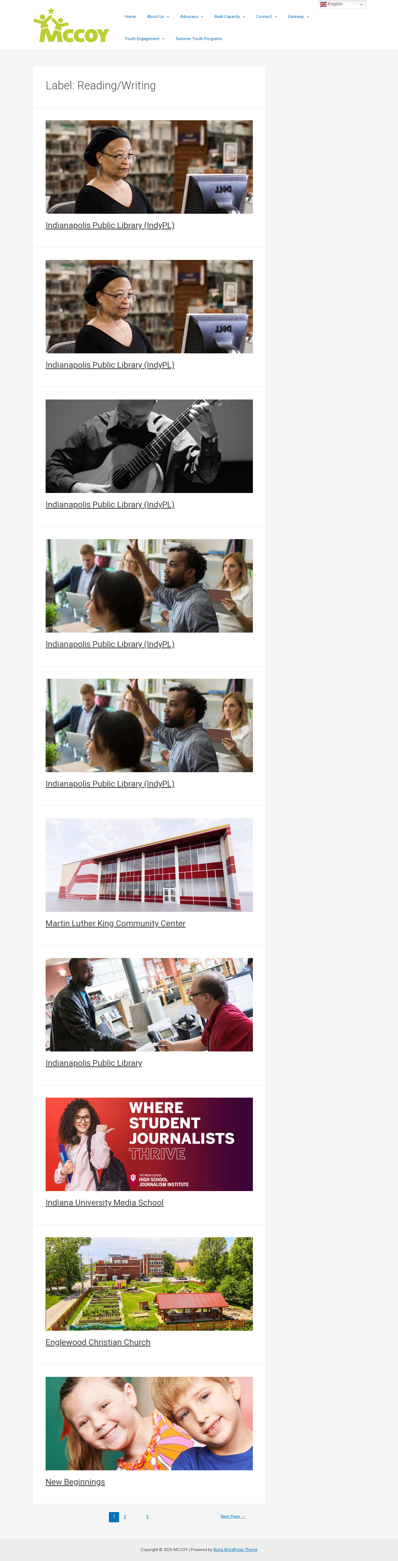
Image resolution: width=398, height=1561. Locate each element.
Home (129, 16)
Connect (254, 17)
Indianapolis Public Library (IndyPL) (110, 225)
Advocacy (185, 17)
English (331, 4)
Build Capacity (220, 17)
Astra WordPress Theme (235, 1549)
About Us (154, 17)
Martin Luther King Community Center (115, 923)
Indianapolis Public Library (94, 1063)
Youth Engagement (322, 17)
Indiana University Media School (105, 1202)
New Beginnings (75, 1482)
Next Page (232, 1516)
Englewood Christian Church (98, 1342)
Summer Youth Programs (147, 38)
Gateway (283, 17)
